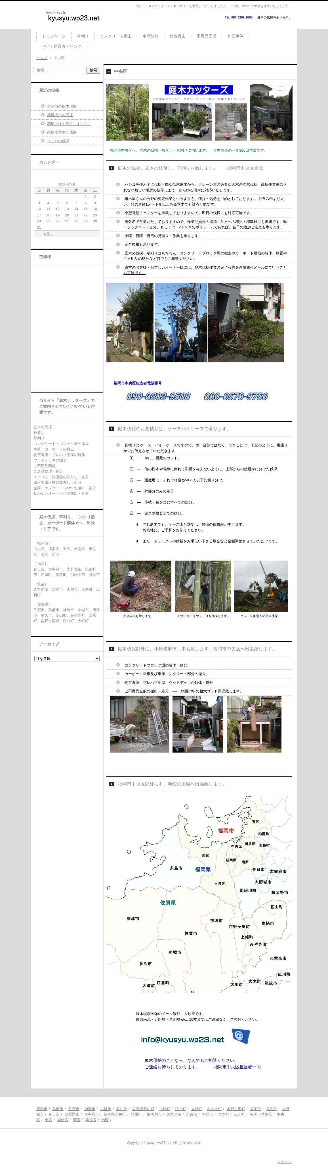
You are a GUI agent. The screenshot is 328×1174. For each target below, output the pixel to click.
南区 (105, 1120)
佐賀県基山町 (143, 1109)
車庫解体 (151, 36)
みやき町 (214, 1109)
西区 (77, 1120)
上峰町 (164, 1109)
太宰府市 (91, 1114)
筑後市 (191, 1114)
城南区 (62, 1120)
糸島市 (271, 1109)
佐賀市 (73, 1109)
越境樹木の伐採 (60, 115)
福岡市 (255, 1109)
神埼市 (89, 1109)
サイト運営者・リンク (61, 46)
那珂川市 (154, 1114)
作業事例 (235, 36)
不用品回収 (206, 36)
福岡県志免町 (115, 1114)
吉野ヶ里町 (236, 1109)
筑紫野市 (72, 1114)
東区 (48, 1120)
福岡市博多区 (261, 1114)
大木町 (223, 1114)
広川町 (239, 1114)
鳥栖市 (57, 1109)
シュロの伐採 (58, 141)
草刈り (83, 36)
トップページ (54, 36)
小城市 (105, 1109)
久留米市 (174, 1114)
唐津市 (41, 1109)
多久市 (121, 1109)
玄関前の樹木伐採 (62, 106)
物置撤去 (178, 36)
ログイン (284, 1162)
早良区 (90, 1120)
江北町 (180, 1109)
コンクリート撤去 (116, 36)
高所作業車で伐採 (62, 132)
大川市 (207, 1114)
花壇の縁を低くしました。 (69, 124)
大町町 (196, 1109)
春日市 (54, 1114)
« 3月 (48, 233)
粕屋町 (136, 1114)
